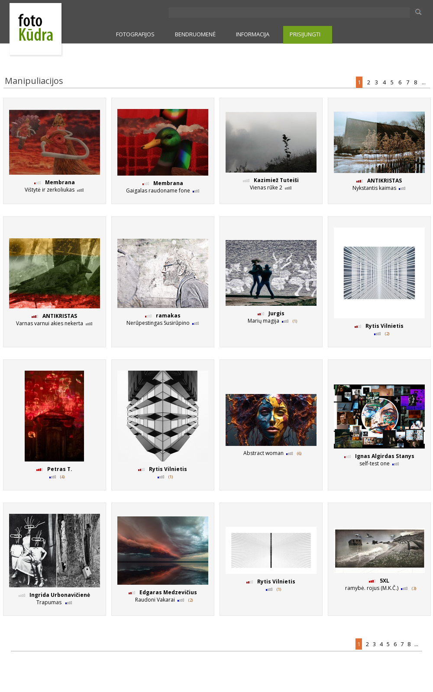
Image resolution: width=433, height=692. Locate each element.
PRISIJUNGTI (305, 34)
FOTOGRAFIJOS (135, 34)
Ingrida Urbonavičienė (59, 595)
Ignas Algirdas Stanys (384, 456)
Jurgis (276, 313)
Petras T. (59, 469)
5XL (384, 580)
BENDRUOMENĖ (195, 34)
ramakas (168, 315)
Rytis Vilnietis (384, 326)
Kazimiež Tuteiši (276, 180)
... (424, 82)
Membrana (60, 182)
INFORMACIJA (252, 34)
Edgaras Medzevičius (168, 592)
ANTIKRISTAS (384, 180)
